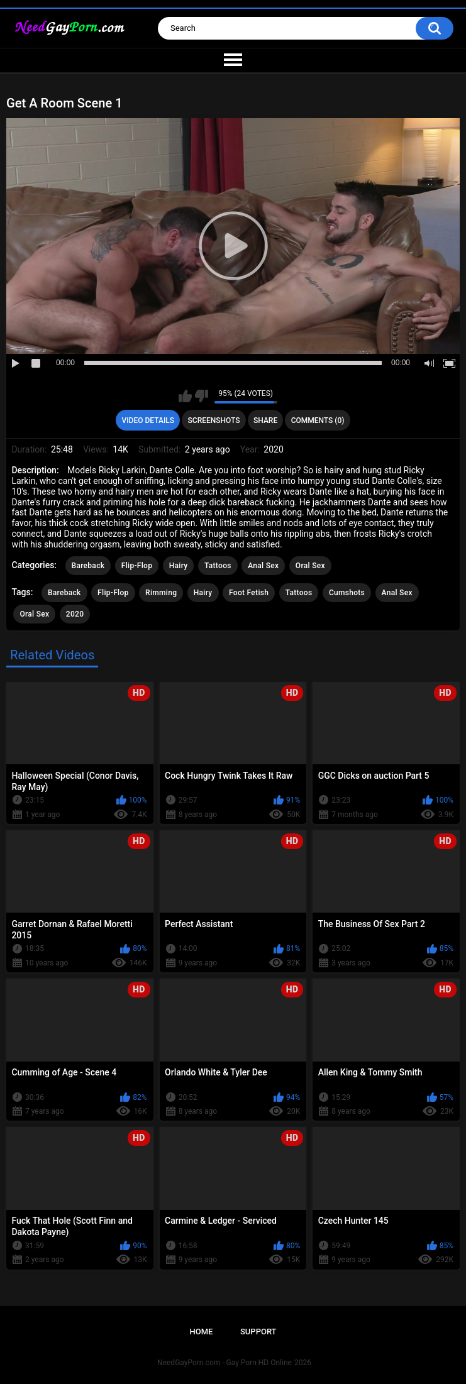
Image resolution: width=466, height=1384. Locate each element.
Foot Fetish (249, 592)
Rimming (161, 592)
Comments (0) (318, 420)
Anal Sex (263, 565)
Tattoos (217, 565)
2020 (75, 614)
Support (258, 1331)
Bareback (88, 565)
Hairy (178, 565)
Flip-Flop (136, 565)
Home (201, 1331)
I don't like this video (201, 396)
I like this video (185, 396)
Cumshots (347, 592)
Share (265, 420)
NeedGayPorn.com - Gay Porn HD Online (224, 1362)
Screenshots (214, 420)
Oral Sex (310, 565)
